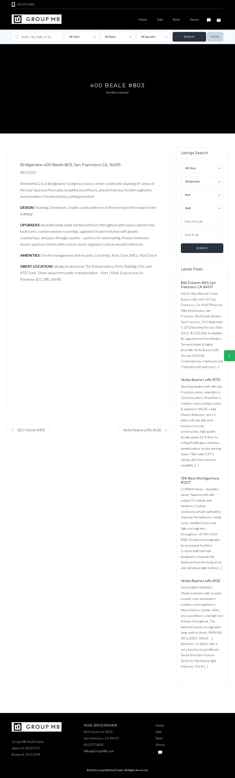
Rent (176, 19)
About (194, 19)
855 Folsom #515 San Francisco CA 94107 (198, 285)
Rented (124, 92)
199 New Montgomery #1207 (200, 480)
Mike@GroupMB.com (99, 751)
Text (208, 18)
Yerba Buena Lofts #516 (200, 581)
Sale (160, 19)
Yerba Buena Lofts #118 (145, 430)
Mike (113, 92)
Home (143, 19)
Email (218, 18)
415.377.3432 (94, 745)
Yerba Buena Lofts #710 (201, 380)
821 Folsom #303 (28, 430)
